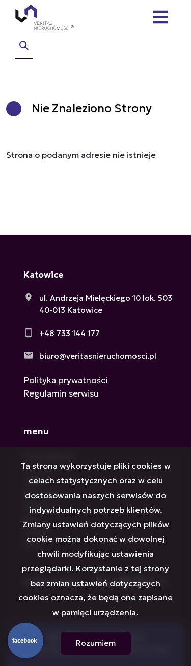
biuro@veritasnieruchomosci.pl (97, 356)
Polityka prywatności (65, 380)
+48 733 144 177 (69, 333)
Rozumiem (96, 643)
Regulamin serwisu (61, 393)
